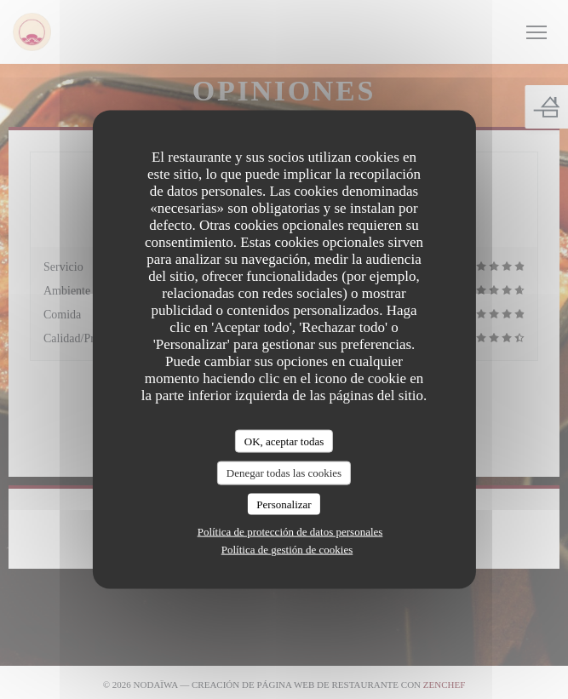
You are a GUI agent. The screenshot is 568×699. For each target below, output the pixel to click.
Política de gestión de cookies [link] (287, 549)
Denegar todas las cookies (284, 473)
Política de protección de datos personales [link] (290, 531)
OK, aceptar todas (284, 440)
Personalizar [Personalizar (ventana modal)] (283, 503)
